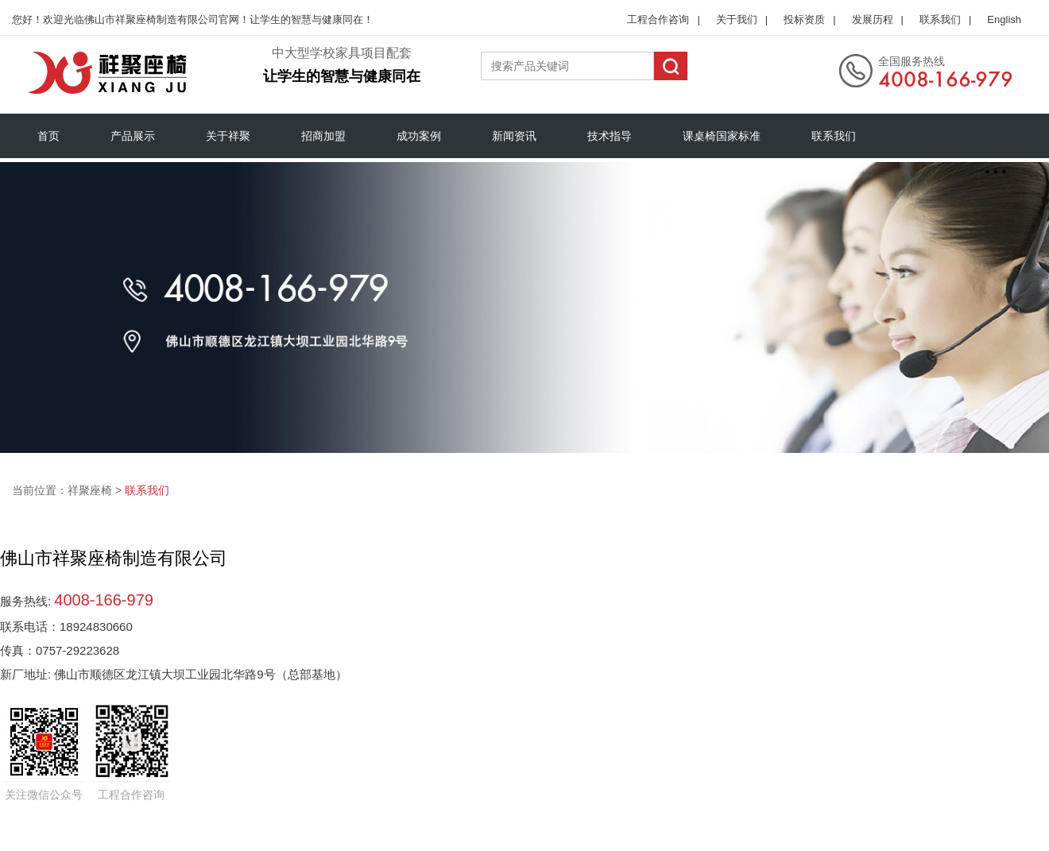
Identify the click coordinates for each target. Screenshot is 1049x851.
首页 (48, 136)
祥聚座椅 (90, 490)
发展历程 (872, 19)
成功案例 (419, 136)
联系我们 (940, 19)
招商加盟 (323, 136)
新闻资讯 (514, 136)
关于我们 (736, 19)
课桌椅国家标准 (722, 136)
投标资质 (804, 19)
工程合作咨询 (658, 19)
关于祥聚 (228, 136)
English (1004, 19)
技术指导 (609, 136)
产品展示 (132, 136)
